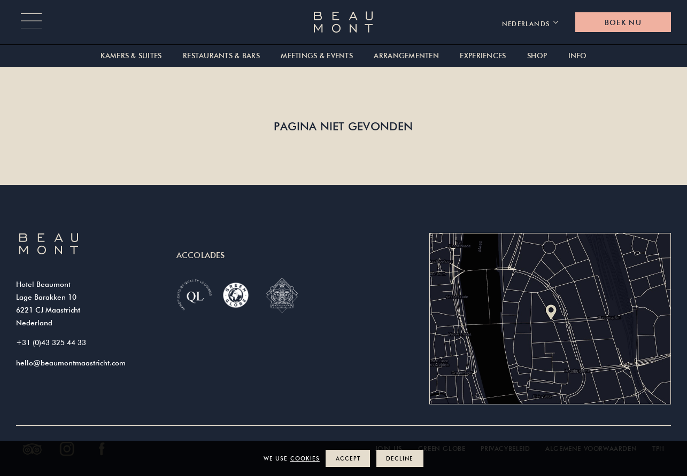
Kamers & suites (131, 56)
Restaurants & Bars (221, 56)
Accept (348, 458)
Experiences (483, 56)
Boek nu (623, 22)
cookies (305, 458)
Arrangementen (406, 56)
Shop (537, 56)
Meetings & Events (317, 56)
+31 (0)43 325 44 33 (51, 342)
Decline (399, 458)
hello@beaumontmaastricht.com (71, 363)
